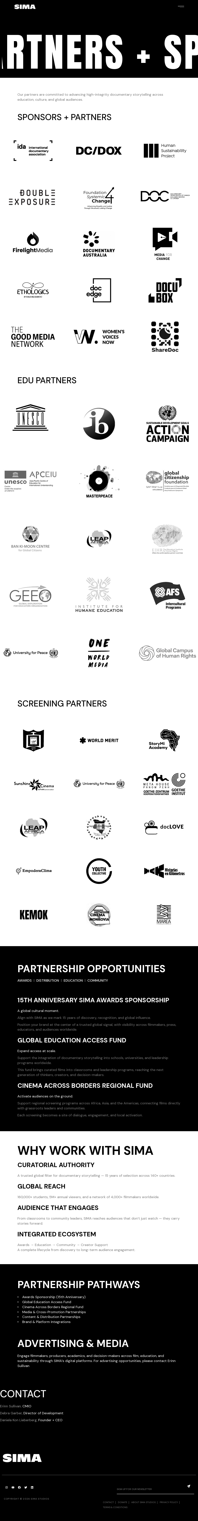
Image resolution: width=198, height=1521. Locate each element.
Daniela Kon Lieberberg (18, 1420)
